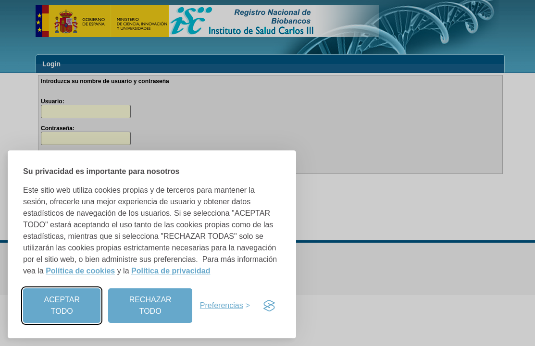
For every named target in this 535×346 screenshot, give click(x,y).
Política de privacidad (171, 271)
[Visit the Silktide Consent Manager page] (269, 305)
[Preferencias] (225, 305)
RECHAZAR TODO (150, 305)
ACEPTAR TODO (62, 305)
